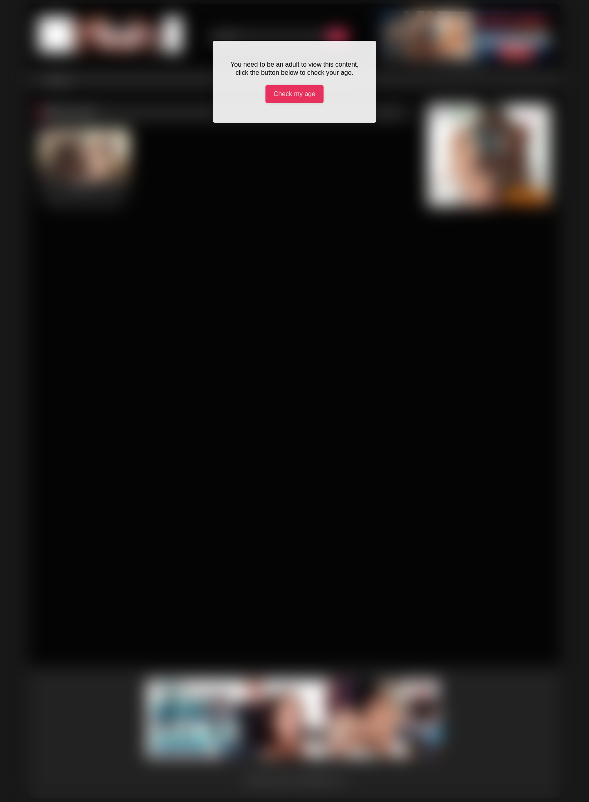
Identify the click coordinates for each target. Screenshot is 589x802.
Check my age (294, 93)
